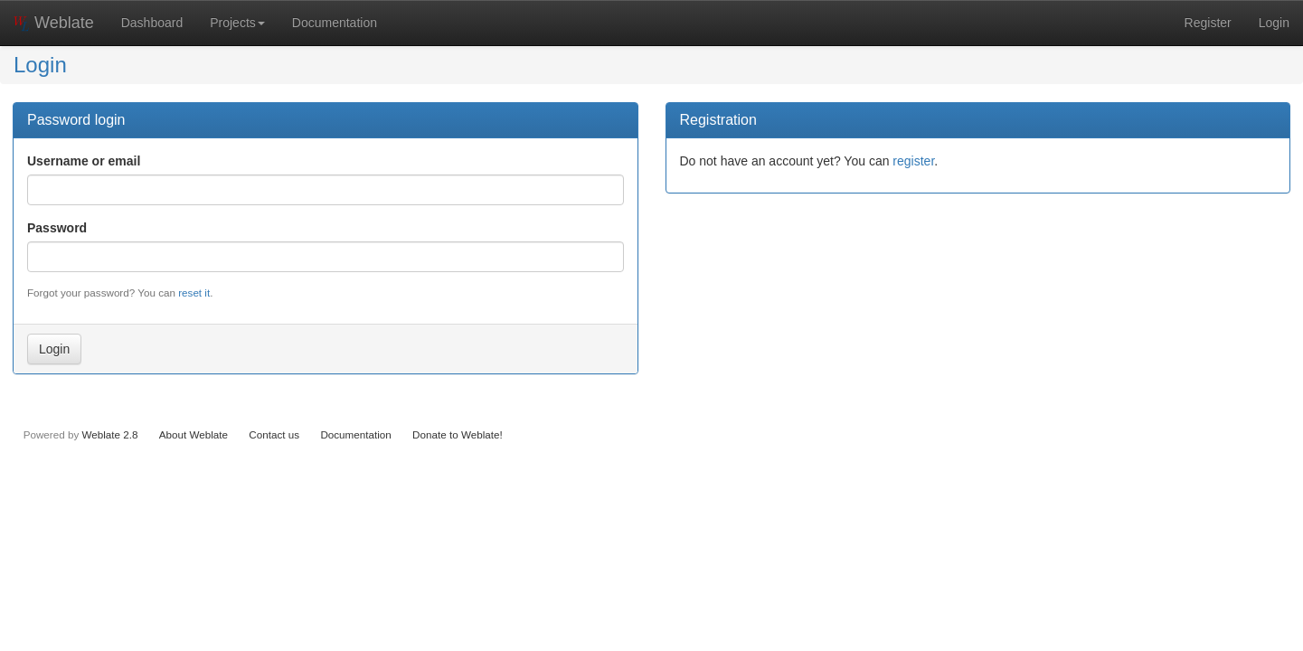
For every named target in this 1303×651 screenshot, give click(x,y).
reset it (194, 292)
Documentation (334, 22)
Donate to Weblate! (457, 434)
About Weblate (193, 434)
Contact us (274, 434)
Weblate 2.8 (109, 434)
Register (1208, 22)
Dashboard (152, 22)
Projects (237, 22)
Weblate (54, 23)
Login (1274, 22)
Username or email (83, 161)
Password (57, 228)
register (913, 161)
